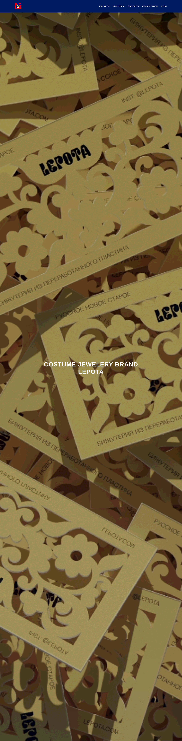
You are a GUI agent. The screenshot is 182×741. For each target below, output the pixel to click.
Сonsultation (150, 6)
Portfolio (119, 6)
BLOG (164, 6)
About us (104, 6)
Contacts (133, 6)
